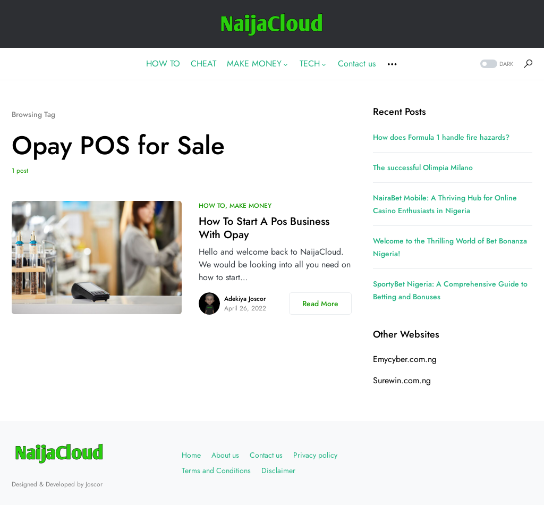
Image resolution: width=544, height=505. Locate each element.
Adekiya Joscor (245, 299)
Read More (320, 303)
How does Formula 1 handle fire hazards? (441, 137)
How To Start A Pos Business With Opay (264, 228)
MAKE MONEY (250, 206)
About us (225, 455)
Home (191, 455)
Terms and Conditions (216, 470)
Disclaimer (278, 470)
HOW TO (212, 206)
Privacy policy (315, 455)
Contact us (266, 455)
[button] (495, 64)
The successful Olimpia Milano (423, 167)
